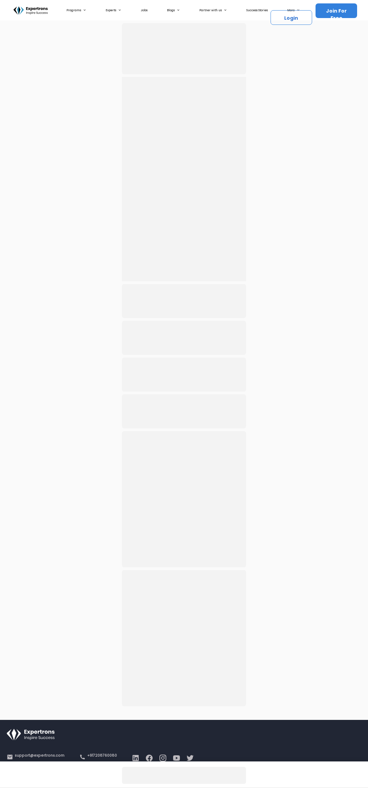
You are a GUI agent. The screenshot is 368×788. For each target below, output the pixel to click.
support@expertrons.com (39, 755)
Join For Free (336, 12)
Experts (113, 10)
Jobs (144, 10)
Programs (76, 10)
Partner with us (213, 10)
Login (291, 18)
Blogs (173, 10)
